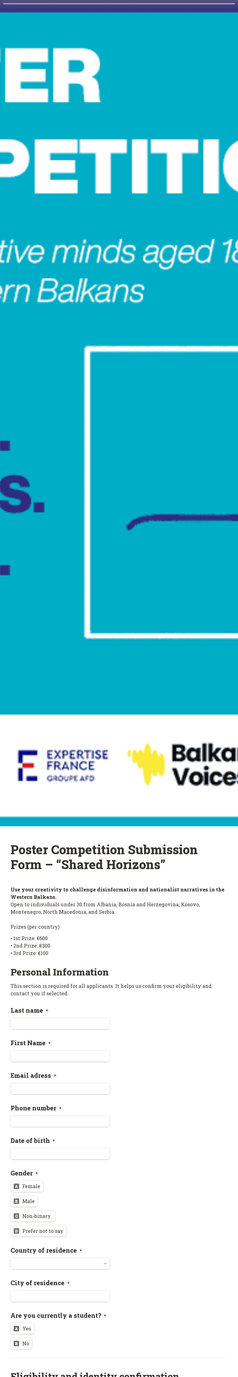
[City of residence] (60, 1296)
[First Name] (60, 1056)
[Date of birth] (60, 1153)
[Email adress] (60, 1088)
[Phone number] (60, 1121)
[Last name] (60, 1023)
